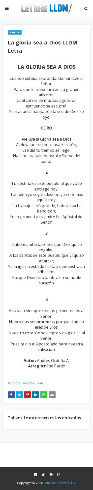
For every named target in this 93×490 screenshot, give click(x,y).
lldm (40, 383)
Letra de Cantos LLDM (60, 483)
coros (16, 383)
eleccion (28, 383)
